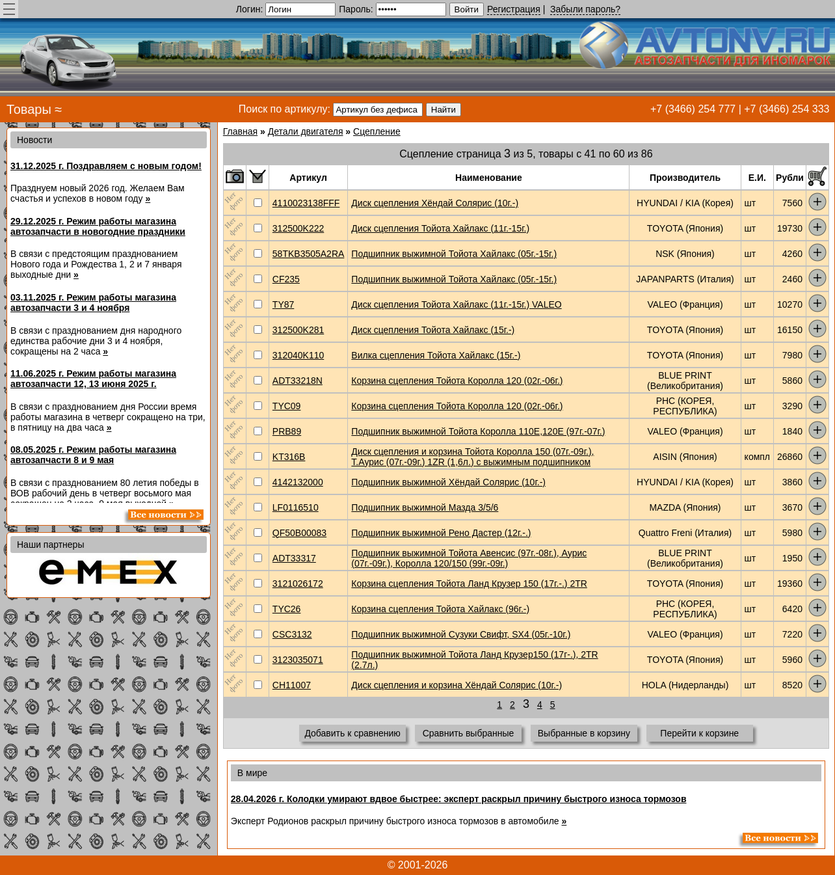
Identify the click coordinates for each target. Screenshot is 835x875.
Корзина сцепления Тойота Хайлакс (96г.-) (440, 609)
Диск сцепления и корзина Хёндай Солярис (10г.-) (456, 685)
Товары (29, 109)
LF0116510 (295, 507)
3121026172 (297, 583)
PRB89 (286, 431)
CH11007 (291, 685)
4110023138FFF (306, 203)
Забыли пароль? (585, 9)
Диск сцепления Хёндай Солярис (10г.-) (434, 203)
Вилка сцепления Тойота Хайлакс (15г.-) (435, 355)
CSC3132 (292, 634)
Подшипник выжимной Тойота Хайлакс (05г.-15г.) (454, 254)
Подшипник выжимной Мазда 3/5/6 (424, 507)
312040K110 (298, 355)
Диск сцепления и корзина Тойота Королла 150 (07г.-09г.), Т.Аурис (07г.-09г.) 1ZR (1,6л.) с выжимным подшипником (472, 456)
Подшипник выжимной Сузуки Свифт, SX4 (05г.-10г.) (460, 634)
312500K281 (298, 330)
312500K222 (298, 228)
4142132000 (297, 482)
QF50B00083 (299, 533)
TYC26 (286, 609)
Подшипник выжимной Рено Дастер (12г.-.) (441, 533)
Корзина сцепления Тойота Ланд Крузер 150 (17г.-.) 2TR (469, 583)
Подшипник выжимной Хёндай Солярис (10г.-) (448, 482)
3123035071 (297, 659)
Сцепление (377, 131)
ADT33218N (297, 380)
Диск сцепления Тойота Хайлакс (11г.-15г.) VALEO (456, 304)
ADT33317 (294, 558)
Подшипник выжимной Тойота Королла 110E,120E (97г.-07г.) (478, 431)
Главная (240, 131)
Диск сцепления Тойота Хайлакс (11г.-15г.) (440, 228)
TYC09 (286, 406)
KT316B (289, 456)
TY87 (283, 304)
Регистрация (513, 9)
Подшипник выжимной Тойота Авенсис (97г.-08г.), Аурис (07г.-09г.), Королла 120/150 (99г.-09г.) (469, 558)
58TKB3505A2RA (308, 254)
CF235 (286, 279)
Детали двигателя (305, 131)
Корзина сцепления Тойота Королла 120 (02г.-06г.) (457, 380)
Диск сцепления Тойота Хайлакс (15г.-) (432, 330)
